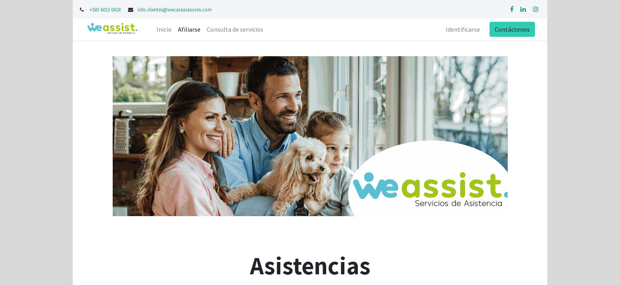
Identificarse (463, 29)
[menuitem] (164, 29)
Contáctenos (512, 29)
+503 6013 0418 (105, 9)
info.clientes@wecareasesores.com (175, 9)
